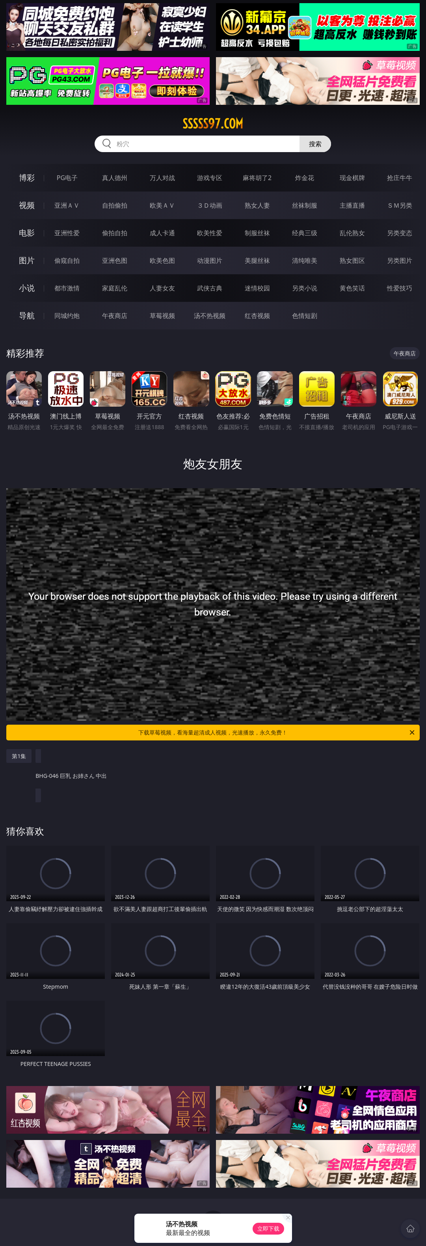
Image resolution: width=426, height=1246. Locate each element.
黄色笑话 (352, 288)
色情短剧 (304, 315)
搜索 (315, 143)
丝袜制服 (304, 205)
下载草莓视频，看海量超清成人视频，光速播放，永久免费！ (276, 732)
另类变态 (399, 233)
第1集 (19, 756)
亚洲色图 (114, 260)
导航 (27, 315)
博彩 (27, 177)
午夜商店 (114, 315)
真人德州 (114, 177)
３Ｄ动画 (209, 205)
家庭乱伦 (114, 288)
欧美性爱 (209, 233)
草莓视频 (162, 315)
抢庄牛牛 (399, 177)
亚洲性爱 (67, 233)
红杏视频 (257, 315)
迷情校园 (257, 288)
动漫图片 (209, 260)
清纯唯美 (304, 260)
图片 (27, 260)
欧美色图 (162, 260)
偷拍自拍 (114, 233)
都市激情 (67, 288)
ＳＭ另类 (399, 205)
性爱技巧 (399, 288)
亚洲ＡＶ (67, 205)
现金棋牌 (352, 177)
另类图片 (399, 260)
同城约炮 (67, 315)
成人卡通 (162, 233)
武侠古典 (209, 288)
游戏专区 (209, 177)
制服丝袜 (257, 233)
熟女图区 (352, 260)
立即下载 (268, 1228)
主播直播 (352, 205)
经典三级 (304, 233)
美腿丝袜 (257, 260)
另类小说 (304, 288)
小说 (27, 288)
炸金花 (304, 177)
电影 (27, 232)
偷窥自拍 (67, 260)
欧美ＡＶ (162, 205)
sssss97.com (212, 124)
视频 (27, 205)
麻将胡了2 (257, 177)
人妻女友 (162, 288)
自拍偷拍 (114, 205)
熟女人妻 (257, 205)
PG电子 (67, 177)
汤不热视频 (209, 315)
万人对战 (162, 177)
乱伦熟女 (352, 233)
